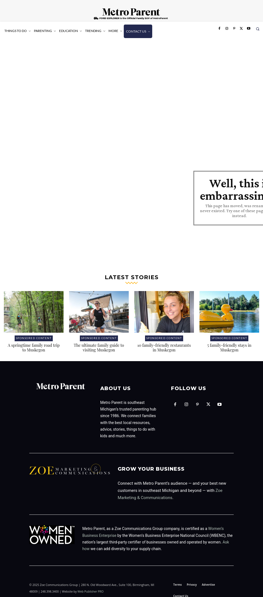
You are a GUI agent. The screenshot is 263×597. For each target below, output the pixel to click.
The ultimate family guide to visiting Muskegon (99, 343)
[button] (257, 28)
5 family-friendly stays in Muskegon (229, 343)
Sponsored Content (34, 334)
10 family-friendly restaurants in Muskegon (164, 343)
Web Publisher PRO (90, 587)
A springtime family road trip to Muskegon (34, 343)
